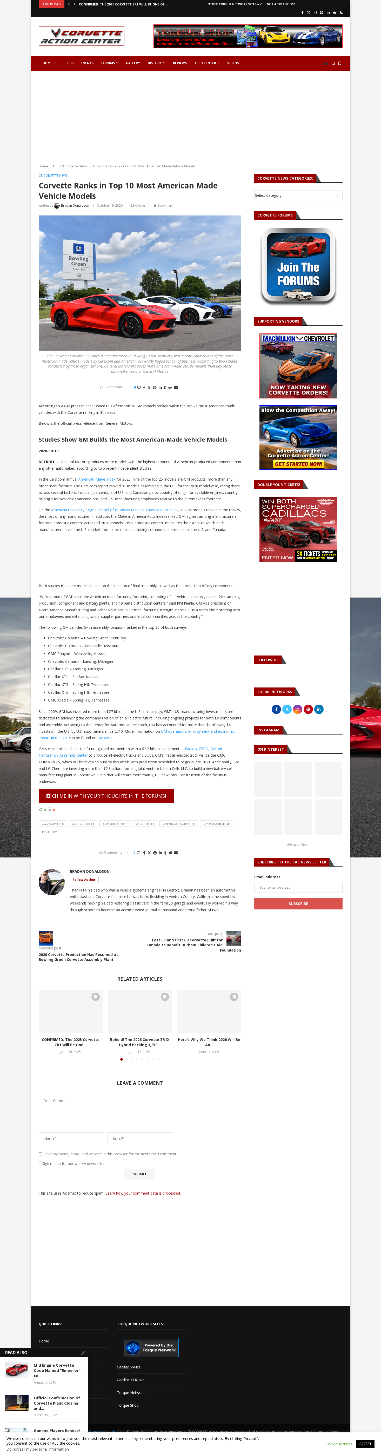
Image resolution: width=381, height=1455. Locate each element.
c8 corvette (144, 823)
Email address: (268, 876)
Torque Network (131, 1392)
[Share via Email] (176, 387)
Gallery (133, 63)
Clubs (68, 63)
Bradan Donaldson (90, 871)
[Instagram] (315, 12)
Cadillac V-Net (128, 1367)
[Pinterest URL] (268, 779)
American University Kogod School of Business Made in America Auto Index (114, 509)
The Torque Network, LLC (102, 1431)
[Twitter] (308, 12)
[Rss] (341, 12)
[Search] (333, 63)
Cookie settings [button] (339, 1443)
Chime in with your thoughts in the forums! (106, 796)
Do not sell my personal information (37, 1449)
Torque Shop (128, 1405)
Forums (108, 63)
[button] (68, 4)
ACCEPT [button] (365, 1443)
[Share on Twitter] (149, 387)
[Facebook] (303, 12)
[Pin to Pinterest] (155, 387)
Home (47, 63)
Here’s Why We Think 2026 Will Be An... (209, 1042)
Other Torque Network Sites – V (235, 4)
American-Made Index (96, 479)
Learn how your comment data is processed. (143, 1193)
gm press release (216, 823)
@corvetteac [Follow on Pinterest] (298, 844)
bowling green (114, 823)
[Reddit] (334, 12)
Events (87, 63)
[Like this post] (139, 387)
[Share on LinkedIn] (160, 387)
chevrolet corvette (179, 823)
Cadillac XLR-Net (131, 1379)
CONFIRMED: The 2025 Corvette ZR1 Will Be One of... (123, 4)
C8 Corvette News (74, 166)
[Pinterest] (321, 12)
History (155, 63)
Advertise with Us (53, 1353)
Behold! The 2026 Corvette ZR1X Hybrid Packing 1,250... (139, 1042)
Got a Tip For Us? (281, 4)
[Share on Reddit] (170, 387)
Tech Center (205, 63)
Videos (233, 63)
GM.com (104, 737)
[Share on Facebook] (144, 387)
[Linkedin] (328, 12)
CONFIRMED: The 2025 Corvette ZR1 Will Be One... (70, 1042)
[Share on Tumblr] (165, 387)
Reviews (180, 63)
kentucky (49, 832)
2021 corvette (83, 823)
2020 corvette (53, 823)
